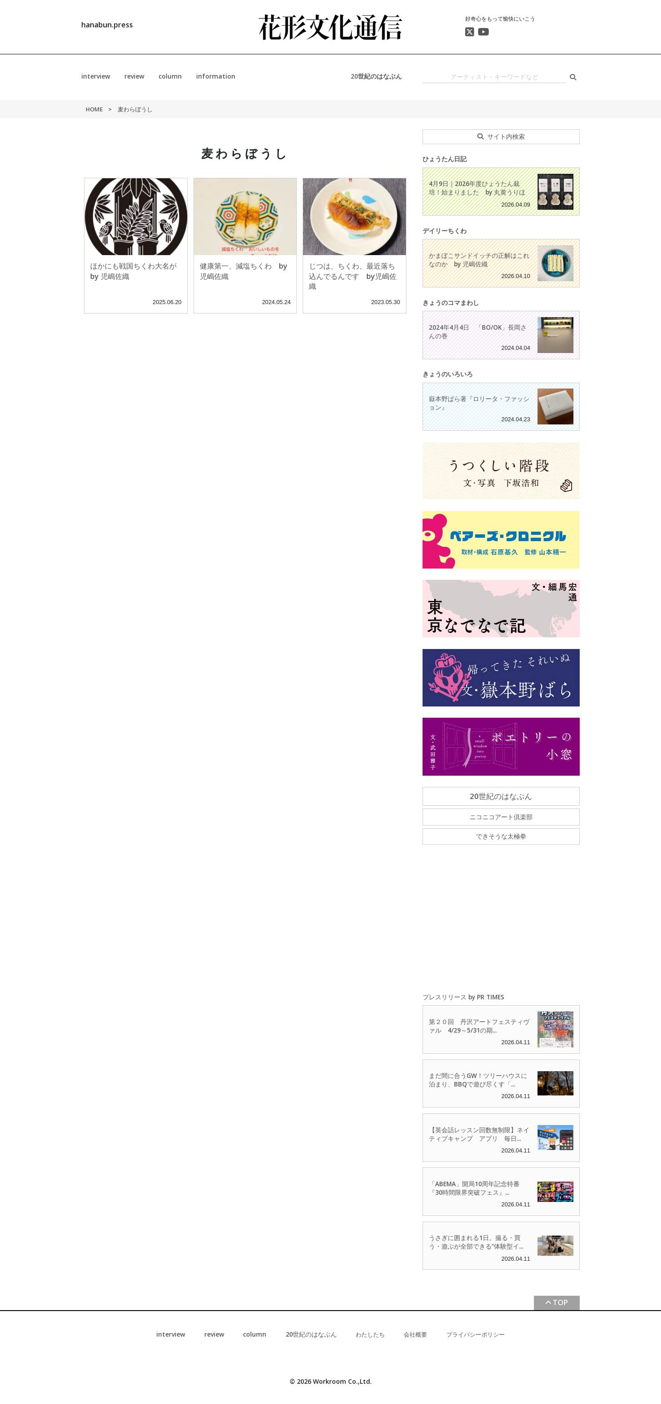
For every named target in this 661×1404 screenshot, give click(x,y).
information (215, 76)
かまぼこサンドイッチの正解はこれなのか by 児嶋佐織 (479, 259)
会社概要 (415, 1334)
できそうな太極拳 (501, 836)
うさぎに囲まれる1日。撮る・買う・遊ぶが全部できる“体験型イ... (476, 1241)
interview (95, 76)
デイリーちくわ (445, 230)
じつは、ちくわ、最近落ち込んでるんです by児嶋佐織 (353, 276)
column (170, 76)
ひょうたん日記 (445, 159)
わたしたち (370, 1334)
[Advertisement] (501, 919)
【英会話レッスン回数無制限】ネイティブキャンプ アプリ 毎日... (479, 1134)
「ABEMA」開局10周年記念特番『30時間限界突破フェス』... (474, 1187)
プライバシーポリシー (475, 1334)
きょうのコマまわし (451, 302)
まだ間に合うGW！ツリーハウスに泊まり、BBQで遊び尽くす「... (478, 1079)
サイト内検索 (506, 136)
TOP (560, 1302)
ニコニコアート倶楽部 (501, 816)
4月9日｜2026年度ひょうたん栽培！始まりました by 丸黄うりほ (477, 187)
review (134, 76)
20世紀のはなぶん (376, 76)
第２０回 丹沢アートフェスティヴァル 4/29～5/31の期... (479, 1025)
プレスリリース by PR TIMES (463, 997)
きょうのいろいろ (448, 374)
